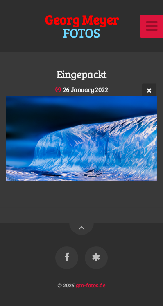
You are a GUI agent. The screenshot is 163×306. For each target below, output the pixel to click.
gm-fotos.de (91, 285)
